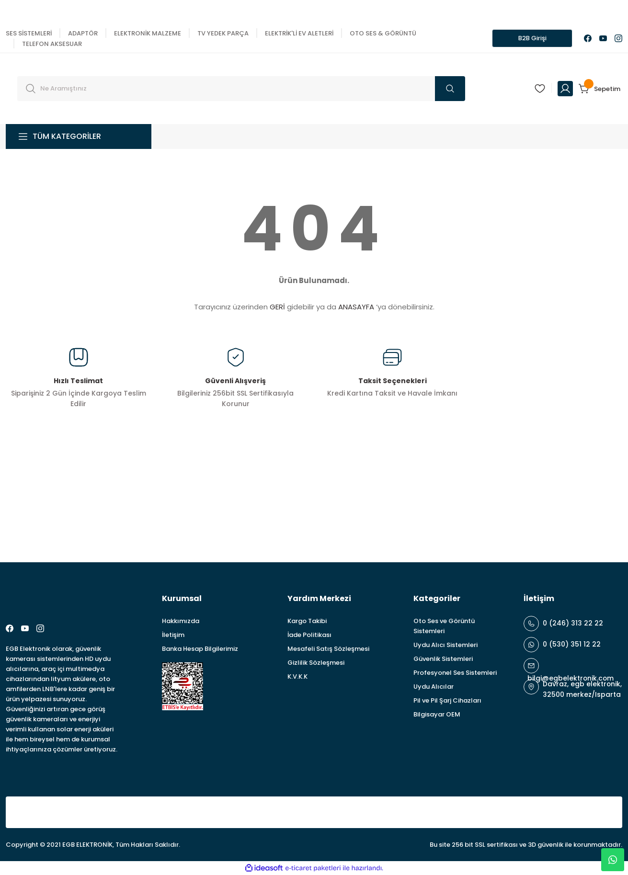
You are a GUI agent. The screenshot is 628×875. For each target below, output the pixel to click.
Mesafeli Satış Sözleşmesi (328, 648)
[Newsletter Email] (497, 506)
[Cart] (600, 88)
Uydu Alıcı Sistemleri (445, 644)
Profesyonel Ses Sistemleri (455, 672)
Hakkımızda (180, 620)
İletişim (173, 634)
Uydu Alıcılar (433, 686)
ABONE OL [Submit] (594, 506)
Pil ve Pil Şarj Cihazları (447, 700)
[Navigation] (78, 136)
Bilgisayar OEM (436, 714)
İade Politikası (309, 634)
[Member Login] (565, 88)
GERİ (277, 307)
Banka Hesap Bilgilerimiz (200, 648)
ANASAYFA (356, 307)
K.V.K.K (297, 676)
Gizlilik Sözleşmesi (315, 662)
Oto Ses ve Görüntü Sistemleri (444, 626)
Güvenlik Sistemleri (443, 658)
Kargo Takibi (307, 620)
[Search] (241, 88)
